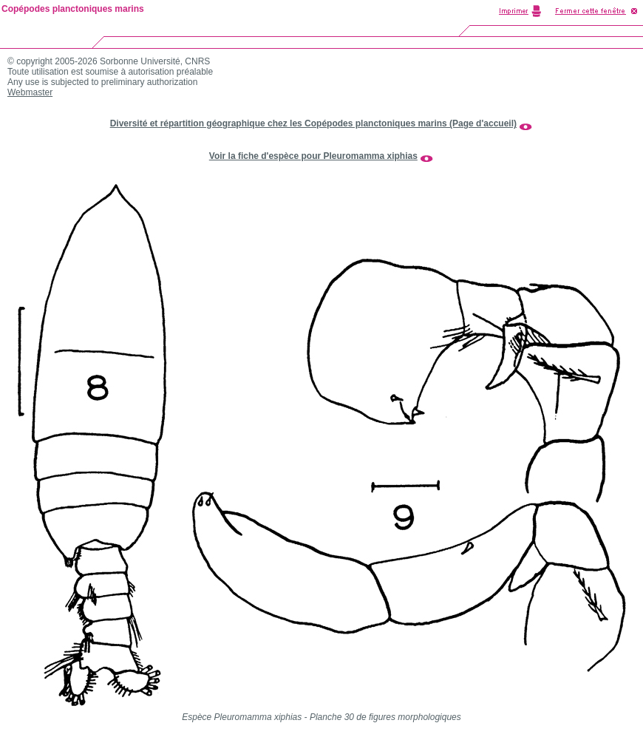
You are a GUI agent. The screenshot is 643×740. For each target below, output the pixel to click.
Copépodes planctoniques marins (72, 9)
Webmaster (29, 92)
